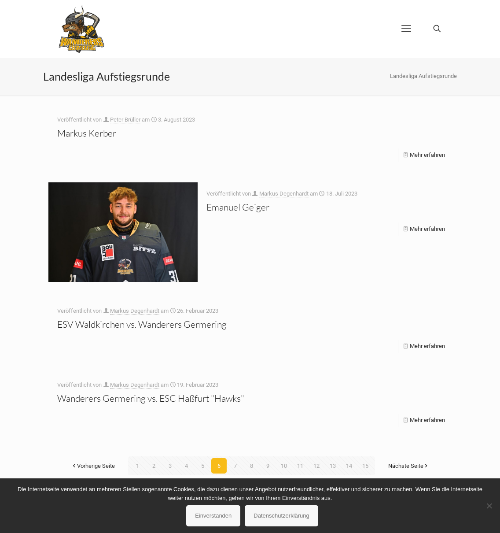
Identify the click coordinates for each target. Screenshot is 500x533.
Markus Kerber (86, 133)
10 (284, 466)
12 (316, 466)
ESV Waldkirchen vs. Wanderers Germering (142, 324)
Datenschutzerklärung (281, 515)
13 (333, 466)
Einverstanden (213, 515)
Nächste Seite (408, 466)
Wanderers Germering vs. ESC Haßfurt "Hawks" (150, 398)
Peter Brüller (125, 119)
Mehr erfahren (427, 155)
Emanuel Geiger (237, 207)
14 (349, 466)
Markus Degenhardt (284, 193)
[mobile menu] (406, 28)
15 (365, 466)
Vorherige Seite (93, 466)
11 (300, 466)
